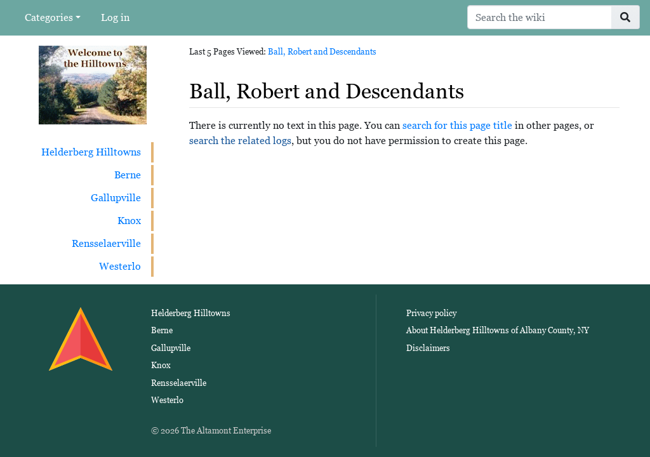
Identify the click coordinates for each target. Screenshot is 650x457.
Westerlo (120, 266)
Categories (49, 17)
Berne (127, 175)
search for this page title (457, 125)
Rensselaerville (106, 243)
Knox (129, 221)
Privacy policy (431, 313)
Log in (115, 17)
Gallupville (116, 198)
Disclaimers (428, 348)
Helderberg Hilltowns (91, 152)
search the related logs (240, 141)
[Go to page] (625, 17)
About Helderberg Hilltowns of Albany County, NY (497, 330)
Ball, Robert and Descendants (322, 51)
